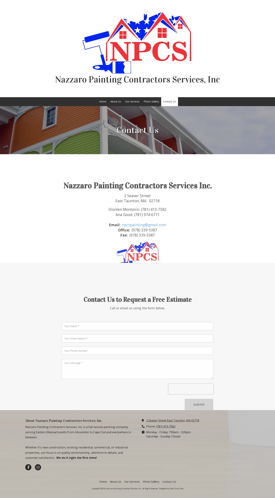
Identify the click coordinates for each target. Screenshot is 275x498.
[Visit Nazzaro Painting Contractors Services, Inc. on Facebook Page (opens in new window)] (28, 467)
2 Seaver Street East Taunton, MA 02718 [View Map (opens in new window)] (172, 420)
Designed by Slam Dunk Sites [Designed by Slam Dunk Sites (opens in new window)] (171, 488)
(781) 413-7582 (165, 426)
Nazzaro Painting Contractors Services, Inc (137, 79)
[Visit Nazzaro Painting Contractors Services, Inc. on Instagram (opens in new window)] (38, 467)
